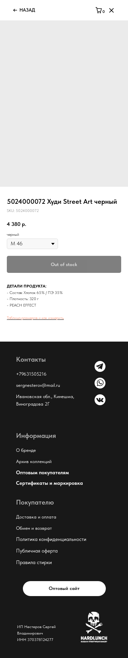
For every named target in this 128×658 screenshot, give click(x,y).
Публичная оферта (37, 551)
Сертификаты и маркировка (49, 483)
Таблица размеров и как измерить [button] (35, 317)
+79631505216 (31, 374)
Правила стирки (34, 562)
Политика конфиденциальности (51, 539)
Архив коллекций (34, 461)
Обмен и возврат (34, 528)
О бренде (26, 450)
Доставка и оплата (36, 517)
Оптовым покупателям (42, 473)
